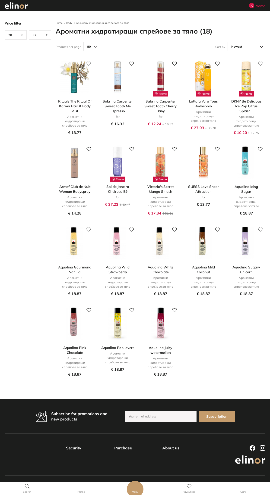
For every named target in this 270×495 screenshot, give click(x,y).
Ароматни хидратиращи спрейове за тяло (102, 23)
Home (59, 23)
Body (69, 23)
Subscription (216, 416)
